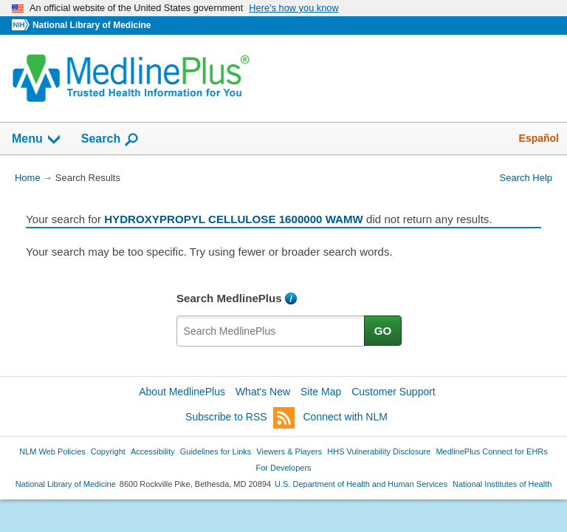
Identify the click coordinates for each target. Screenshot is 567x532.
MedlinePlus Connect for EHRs (491, 451)
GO (383, 330)
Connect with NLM (345, 417)
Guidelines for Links (215, 451)
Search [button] (110, 140)
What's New (263, 392)
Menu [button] (37, 140)
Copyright (108, 451)
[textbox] (270, 331)
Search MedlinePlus (229, 298)
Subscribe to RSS (240, 418)
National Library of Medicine (91, 25)
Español (539, 138)
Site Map (320, 392)
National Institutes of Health (502, 484)
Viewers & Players (289, 451)
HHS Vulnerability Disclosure (378, 451)
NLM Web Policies (52, 451)
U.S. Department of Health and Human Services (361, 484)
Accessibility (153, 451)
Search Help (526, 177)
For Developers (283, 467)
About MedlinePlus (182, 392)
